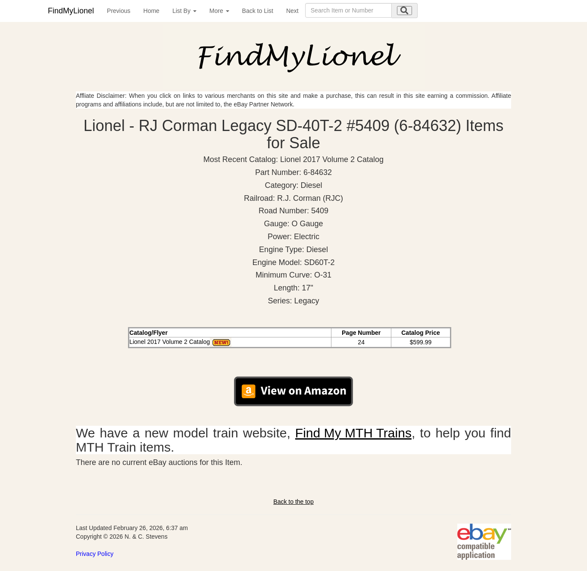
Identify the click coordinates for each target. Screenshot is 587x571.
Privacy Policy (94, 553)
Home (151, 10)
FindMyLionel (71, 10)
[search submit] (404, 10)
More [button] (219, 10)
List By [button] (184, 10)
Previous (118, 10)
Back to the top (293, 501)
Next (292, 10)
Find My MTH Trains (353, 433)
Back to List (257, 10)
